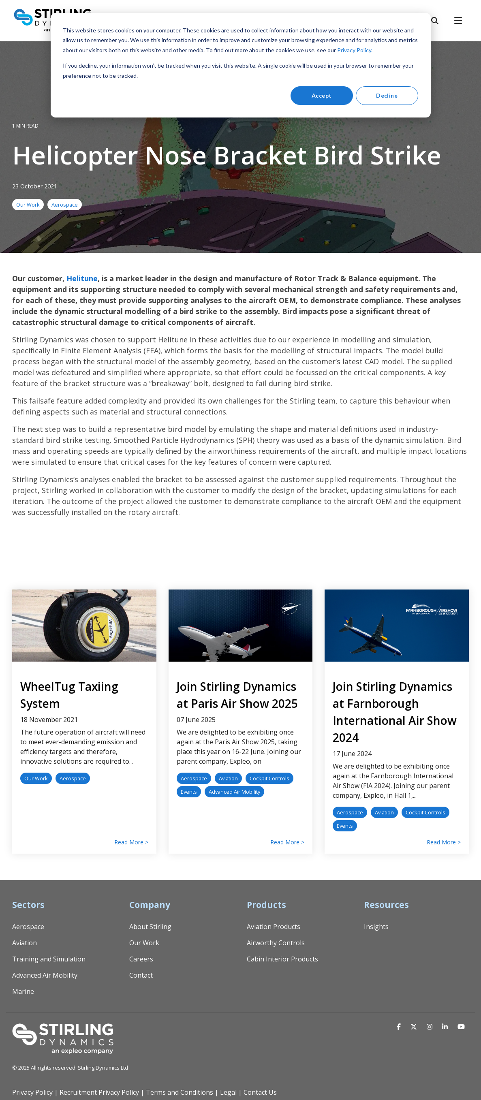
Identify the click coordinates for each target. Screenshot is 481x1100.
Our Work (28, 204)
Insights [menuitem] (376, 926)
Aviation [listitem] (228, 778)
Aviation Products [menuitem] (273, 926)
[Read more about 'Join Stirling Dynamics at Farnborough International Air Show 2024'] (397, 626)
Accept (322, 95)
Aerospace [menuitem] (28, 926)
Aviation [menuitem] (24, 942)
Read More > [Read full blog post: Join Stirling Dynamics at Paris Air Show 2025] (287, 842)
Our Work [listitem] (36, 778)
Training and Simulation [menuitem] (49, 959)
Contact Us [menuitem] (260, 1092)
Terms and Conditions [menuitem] (179, 1092)
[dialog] (241, 65)
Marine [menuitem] (23, 991)
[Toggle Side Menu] (461, 20)
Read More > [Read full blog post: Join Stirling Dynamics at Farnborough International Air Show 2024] (444, 842)
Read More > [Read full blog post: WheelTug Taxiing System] (131, 842)
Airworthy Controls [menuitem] (276, 942)
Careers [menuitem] (141, 959)
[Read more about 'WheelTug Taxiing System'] (84, 626)
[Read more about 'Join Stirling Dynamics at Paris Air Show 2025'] (241, 626)
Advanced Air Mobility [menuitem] (44, 975)
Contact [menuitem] (141, 975)
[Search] (435, 21)
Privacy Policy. (354, 50)
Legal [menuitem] (228, 1092)
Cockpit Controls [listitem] (269, 778)
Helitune (82, 278)
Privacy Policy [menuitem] (32, 1092)
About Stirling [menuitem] (150, 926)
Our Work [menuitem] (144, 942)
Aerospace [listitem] (73, 778)
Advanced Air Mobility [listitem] (234, 791)
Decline (387, 95)
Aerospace (64, 204)
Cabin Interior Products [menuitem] (282, 959)
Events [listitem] (189, 791)
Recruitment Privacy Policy (99, 1092)
